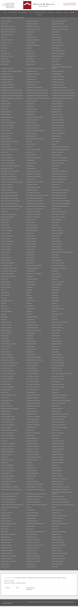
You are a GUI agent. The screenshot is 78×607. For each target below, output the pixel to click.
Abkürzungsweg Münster (58, 21)
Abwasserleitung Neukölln (8, 29)
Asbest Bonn (29, 34)
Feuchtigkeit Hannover (58, 362)
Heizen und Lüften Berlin (33, 217)
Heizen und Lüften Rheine (33, 211)
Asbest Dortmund (31, 37)
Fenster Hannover (6, 333)
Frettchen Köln (5, 397)
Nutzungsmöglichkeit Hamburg (60, 414)
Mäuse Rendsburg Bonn (7, 400)
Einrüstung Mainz (56, 155)
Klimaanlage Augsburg (58, 281)
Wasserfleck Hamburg (7, 550)
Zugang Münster (30, 564)
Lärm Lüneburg (56, 287)
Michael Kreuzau (66, 602)
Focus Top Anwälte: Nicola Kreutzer (53, 602)
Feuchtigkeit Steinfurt (32, 362)
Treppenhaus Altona (57, 481)
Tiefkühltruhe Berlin (6, 478)
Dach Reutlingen (5, 144)
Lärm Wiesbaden (5, 292)
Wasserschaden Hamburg (58, 558)
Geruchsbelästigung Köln (33, 192)
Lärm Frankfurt (5, 295)
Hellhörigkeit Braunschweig (9, 268)
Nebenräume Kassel (31, 414)
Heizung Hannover (6, 227)
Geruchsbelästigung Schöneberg (61, 200)
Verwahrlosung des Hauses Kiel (60, 523)
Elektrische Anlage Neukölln (59, 160)
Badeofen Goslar (31, 53)
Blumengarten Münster (32, 128)
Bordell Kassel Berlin (57, 130)
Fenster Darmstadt (57, 341)
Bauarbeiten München (7, 68)
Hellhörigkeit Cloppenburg (59, 268)
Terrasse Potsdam (31, 476)
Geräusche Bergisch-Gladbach (34, 182)
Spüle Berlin (29, 462)
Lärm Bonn (4, 306)
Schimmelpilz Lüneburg (58, 443)
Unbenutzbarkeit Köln (32, 512)
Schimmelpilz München (32, 449)
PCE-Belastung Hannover (8, 424)
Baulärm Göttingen (31, 109)
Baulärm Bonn (5, 101)
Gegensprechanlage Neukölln (60, 171)
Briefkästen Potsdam (6, 138)
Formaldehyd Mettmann (32, 395)
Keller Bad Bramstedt (32, 279)
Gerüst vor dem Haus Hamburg (9, 203)
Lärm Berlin (29, 289)
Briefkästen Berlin (31, 136)
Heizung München (6, 252)
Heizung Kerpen (56, 236)
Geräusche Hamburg (32, 184)
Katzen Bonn (29, 276)
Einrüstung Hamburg (7, 157)
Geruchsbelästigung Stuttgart (9, 198)
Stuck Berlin (29, 465)
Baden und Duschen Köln (58, 50)
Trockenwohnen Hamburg (33, 502)
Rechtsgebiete (18, 577)
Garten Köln (55, 168)
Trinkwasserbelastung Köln (34, 486)
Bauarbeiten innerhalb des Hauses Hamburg (63, 95)
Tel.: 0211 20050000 (7, 603)
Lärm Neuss (4, 298)
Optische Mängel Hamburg (33, 416)
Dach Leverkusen (5, 146)
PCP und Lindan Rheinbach (58, 424)
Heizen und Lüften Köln (7, 217)
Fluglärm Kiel (55, 392)
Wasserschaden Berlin (57, 561)
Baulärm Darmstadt (6, 111)
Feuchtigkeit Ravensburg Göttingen (61, 373)
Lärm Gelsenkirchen (6, 311)
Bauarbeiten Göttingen (32, 82)
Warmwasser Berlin (31, 534)
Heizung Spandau (56, 241)
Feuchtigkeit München (58, 365)
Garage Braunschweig (7, 168)
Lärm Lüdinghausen (57, 314)
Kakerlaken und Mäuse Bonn (8, 276)
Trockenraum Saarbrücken (59, 499)
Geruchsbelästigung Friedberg (34, 200)
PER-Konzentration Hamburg (59, 427)
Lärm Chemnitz (30, 319)
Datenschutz (37, 602)
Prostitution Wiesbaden (7, 432)
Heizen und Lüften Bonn (58, 214)
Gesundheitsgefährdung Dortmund (36, 206)
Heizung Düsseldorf (31, 230)
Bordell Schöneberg (6, 133)
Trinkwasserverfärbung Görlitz (35, 496)
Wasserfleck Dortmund (32, 547)
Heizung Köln (55, 225)
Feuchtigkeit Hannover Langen (9, 362)
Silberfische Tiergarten (7, 459)
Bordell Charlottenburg (58, 133)
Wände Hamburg (30, 526)
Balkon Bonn (55, 61)
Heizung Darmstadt (31, 238)
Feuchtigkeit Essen (57, 370)
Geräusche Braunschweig (33, 187)
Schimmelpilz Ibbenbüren (7, 451)
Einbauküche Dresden (57, 152)
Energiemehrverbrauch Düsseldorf (10, 165)
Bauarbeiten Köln (31, 79)
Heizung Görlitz (30, 249)
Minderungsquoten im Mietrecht (48, 577)
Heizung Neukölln (6, 246)
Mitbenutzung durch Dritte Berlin (61, 400)
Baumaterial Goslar (57, 114)
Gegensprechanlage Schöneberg (10, 171)
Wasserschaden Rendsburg (33, 556)
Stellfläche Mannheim (7, 465)
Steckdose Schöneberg (58, 462)
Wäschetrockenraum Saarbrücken (35, 531)
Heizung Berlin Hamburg (7, 262)
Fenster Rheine (55, 338)
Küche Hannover (30, 284)
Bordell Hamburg (6, 130)
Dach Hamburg (56, 141)
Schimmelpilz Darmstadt (7, 449)
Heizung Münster (31, 222)
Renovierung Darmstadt (7, 438)
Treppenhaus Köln (6, 484)
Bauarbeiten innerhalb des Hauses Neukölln (63, 92)
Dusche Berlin (5, 152)
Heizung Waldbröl (6, 249)
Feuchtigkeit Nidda (6, 368)
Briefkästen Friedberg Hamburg (35, 138)
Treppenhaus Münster (32, 481)
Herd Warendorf (30, 271)
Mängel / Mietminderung (34, 577)
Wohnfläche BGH (5, 564)
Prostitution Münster (57, 432)
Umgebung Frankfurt (7, 512)
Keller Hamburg (5, 281)
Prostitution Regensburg (33, 432)
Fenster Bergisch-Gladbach (8, 343)
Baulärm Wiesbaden (57, 103)
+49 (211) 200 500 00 (71, 3)
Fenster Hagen (55, 346)
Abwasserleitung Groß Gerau (60, 29)
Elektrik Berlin (30, 160)
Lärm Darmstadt (30, 308)
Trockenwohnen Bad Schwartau (60, 502)
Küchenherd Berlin (57, 284)
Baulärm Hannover (57, 109)
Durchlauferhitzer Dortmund (60, 149)
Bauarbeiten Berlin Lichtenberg (34, 68)
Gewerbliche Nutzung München (9, 208)
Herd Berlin (55, 271)
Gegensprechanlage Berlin (33, 171)
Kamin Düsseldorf (31, 566)
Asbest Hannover (56, 34)
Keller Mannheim (56, 276)
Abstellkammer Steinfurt (8, 26)
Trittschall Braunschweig (8, 499)
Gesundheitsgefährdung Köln (60, 206)
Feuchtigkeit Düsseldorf (33, 384)
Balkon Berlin (5, 58)
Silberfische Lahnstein (32, 459)
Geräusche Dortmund (7, 190)
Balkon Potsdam (56, 58)
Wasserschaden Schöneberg (8, 556)
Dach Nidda (29, 141)
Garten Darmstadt (31, 168)
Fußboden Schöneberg (32, 397)
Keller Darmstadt (31, 281)
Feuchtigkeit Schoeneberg (8, 365)
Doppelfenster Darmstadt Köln (9, 149)
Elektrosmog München (58, 163)
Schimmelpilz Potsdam (32, 443)
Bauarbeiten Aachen (31, 71)
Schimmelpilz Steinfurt (7, 446)
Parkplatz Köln (30, 430)
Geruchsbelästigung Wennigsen (60, 190)
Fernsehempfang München (8, 360)
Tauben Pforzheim (56, 468)
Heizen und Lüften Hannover (8, 214)
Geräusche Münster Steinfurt (9, 179)
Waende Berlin (55, 526)
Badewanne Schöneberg (58, 53)
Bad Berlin (4, 45)
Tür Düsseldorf (30, 510)
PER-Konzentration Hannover (9, 430)
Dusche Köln (29, 152)
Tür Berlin (4, 510)
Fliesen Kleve (4, 392)
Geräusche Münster (31, 179)
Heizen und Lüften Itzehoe (33, 214)
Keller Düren (4, 279)
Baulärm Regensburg (57, 106)
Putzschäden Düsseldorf (8, 435)
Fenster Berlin (55, 333)
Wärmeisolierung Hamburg (59, 531)
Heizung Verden (30, 236)
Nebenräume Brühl (31, 408)
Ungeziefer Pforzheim (32, 520)
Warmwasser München (58, 539)
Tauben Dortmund (31, 468)
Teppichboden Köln (31, 470)
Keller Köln (55, 279)
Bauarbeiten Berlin (57, 74)
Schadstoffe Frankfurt (58, 441)
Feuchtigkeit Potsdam (32, 389)
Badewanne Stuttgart (7, 56)
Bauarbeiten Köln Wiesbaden (59, 87)
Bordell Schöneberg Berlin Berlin (35, 130)
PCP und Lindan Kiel (6, 427)
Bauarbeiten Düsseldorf (32, 74)
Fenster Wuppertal (31, 341)
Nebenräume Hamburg (32, 411)
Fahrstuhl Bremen (6, 330)
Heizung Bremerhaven (32, 227)
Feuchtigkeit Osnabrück (58, 376)
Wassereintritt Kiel (6, 547)
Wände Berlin (29, 529)
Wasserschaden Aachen (58, 556)
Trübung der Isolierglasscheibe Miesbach (12, 504)
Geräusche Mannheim (32, 190)
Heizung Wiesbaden (57, 219)
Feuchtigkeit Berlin (31, 365)
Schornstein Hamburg (58, 454)
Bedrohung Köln (5, 119)
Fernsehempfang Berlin (58, 357)
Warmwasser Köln (56, 534)
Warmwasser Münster (7, 539)
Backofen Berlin (30, 42)
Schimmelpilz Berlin (6, 454)
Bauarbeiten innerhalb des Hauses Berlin (12, 90)
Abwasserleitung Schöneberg (60, 26)
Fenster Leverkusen (57, 354)
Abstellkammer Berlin (57, 23)
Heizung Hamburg (31, 219)
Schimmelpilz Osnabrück (58, 449)
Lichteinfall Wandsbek (32, 325)
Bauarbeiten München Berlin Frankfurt (11, 71)
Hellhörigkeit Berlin (6, 265)
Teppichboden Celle (57, 473)
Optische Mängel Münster (8, 416)
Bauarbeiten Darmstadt (7, 76)
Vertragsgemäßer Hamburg (8, 523)
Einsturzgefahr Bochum (7, 160)
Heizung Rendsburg (31, 225)
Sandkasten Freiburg (32, 441)
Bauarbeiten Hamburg (7, 79)
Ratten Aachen (30, 435)
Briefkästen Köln (56, 138)
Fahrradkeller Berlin (57, 327)
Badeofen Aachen (6, 53)
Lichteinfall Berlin (6, 325)
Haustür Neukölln (56, 208)
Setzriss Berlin (5, 457)
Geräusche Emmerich (57, 182)
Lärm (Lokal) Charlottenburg (60, 322)
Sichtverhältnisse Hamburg (33, 457)
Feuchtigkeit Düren (31, 368)
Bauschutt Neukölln (57, 117)
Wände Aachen (5, 529)
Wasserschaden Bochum (32, 558)
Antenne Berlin (30, 31)
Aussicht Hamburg (56, 40)
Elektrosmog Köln (31, 163)
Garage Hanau (55, 165)
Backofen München (57, 42)
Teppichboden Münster (32, 473)
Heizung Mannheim (6, 260)
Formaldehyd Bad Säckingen (8, 395)
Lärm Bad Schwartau (6, 300)
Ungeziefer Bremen (6, 520)
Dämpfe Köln (29, 146)
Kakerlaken (55, 566)
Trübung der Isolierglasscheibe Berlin (36, 504)
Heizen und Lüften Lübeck (58, 217)
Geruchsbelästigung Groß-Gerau (10, 200)
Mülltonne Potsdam (6, 405)
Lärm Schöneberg (31, 322)
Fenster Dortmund (31, 349)
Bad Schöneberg (56, 48)
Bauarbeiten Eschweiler (58, 76)
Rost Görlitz (4, 441)
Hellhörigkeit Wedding (32, 268)
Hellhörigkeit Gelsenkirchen (9, 271)
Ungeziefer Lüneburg (32, 515)
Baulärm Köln (30, 106)
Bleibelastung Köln (31, 122)
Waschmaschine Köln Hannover (34, 545)
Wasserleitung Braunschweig (60, 553)
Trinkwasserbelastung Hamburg (10, 486)
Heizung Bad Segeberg (7, 241)
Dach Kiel (54, 144)
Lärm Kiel (28, 292)
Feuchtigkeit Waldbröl (58, 378)
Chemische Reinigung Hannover (9, 141)
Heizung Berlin (56, 222)
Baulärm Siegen (5, 106)
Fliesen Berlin (55, 389)
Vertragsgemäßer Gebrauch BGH (35, 523)
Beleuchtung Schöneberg (8, 122)
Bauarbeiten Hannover (58, 82)
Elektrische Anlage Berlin (8, 163)
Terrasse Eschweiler (57, 476)
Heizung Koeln (55, 238)
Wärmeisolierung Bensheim (8, 534)
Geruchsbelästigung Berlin (59, 192)
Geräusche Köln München (59, 179)
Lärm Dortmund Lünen (58, 308)
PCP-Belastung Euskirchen (33, 424)
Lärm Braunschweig (31, 316)
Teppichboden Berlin (57, 470)
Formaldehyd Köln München (59, 395)
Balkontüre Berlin (57, 64)
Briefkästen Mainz (56, 136)
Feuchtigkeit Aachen (57, 360)
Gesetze (42, 602)
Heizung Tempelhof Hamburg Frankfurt (62, 252)
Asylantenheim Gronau (7, 34)
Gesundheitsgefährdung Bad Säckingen (12, 206)
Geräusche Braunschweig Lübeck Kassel (12, 182)
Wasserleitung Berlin (6, 553)
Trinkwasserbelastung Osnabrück (35, 489)
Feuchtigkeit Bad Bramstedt (8, 373)
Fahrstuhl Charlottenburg (33, 330)
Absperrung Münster (32, 23)
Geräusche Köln (56, 184)
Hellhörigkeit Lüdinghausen (34, 265)
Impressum (30, 602)
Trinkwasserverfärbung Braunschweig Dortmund (62, 493)
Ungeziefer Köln (56, 512)
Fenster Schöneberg (57, 343)
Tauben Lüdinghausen (7, 468)
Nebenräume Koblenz (57, 408)
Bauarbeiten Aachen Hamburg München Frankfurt (62, 67)
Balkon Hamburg (5, 61)
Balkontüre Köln (31, 64)
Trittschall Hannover (57, 496)
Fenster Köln (29, 335)
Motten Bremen (5, 403)
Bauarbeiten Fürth (6, 74)
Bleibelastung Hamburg (58, 122)
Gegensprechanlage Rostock (59, 173)
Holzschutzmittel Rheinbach (34, 273)
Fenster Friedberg (31, 343)
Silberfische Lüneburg (58, 457)
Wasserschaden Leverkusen (8, 561)
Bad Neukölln (30, 50)
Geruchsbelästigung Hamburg (9, 192)
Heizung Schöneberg (6, 230)
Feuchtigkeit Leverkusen (7, 387)
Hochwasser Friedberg (7, 273)
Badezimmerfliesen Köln (58, 45)
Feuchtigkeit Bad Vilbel (58, 387)
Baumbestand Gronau (7, 117)
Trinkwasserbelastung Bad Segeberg (36, 493)
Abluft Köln (4, 23)
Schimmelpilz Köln (56, 451)
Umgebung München (57, 510)
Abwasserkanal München (33, 26)
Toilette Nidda (30, 478)
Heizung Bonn (55, 254)
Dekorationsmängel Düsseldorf (60, 146)
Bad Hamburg (4, 48)
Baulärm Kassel (30, 103)
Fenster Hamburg (31, 333)
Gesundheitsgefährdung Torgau (35, 203)
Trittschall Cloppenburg (33, 499)
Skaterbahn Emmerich (57, 459)
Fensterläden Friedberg (7, 357)
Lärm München (30, 306)
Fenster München (6, 346)
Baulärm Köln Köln (31, 101)
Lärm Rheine (55, 319)
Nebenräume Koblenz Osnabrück (10, 408)
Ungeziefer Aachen (6, 518)
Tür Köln (28, 507)
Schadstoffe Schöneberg (8, 443)
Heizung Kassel (5, 222)
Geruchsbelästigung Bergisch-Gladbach (37, 195)
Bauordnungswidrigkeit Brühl (34, 117)
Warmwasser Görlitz (32, 537)
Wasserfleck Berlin (57, 547)
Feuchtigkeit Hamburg (32, 370)
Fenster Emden (5, 349)
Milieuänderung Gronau (33, 400)
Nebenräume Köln (56, 405)
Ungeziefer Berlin (31, 518)
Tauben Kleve (55, 465)
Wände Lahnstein (5, 526)
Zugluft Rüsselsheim (57, 564)
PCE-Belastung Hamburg (58, 422)
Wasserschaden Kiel (6, 558)
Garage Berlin (30, 165)
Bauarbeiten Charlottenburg (34, 87)
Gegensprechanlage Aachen (8, 176)
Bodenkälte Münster (57, 128)
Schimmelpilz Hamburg (32, 446)
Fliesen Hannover (31, 392)
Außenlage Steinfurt (7, 40)
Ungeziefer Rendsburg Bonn (59, 515)
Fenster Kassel (30, 351)
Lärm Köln (4, 289)
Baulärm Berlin (30, 114)
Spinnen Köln (4, 462)
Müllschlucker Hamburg (33, 403)
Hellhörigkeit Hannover (58, 262)
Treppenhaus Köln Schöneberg (34, 484)
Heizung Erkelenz (6, 219)
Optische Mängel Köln (7, 422)
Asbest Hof (4, 37)
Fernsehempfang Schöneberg (34, 360)
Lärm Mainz (55, 316)
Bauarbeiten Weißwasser (7, 87)
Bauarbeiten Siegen (6, 82)
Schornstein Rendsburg (32, 454)
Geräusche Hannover (7, 184)
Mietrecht (25, 577)
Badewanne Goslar (31, 56)
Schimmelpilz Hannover (58, 446)
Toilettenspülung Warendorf (60, 478)
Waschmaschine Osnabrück (59, 545)
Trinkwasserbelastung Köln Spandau (11, 489)
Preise (72, 602)
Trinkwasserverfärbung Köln (9, 496)
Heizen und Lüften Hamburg (59, 211)
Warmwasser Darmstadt (32, 542)
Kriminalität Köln (5, 284)
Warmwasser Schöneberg (33, 539)
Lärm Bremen (29, 287)
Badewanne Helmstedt (57, 56)
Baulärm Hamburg (31, 111)
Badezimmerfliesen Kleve (33, 45)
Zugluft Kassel (5, 566)
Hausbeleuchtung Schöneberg (34, 208)
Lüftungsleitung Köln (32, 327)
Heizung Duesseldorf (57, 230)
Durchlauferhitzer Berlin (33, 149)
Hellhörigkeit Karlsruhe (58, 265)
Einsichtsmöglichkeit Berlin (34, 157)
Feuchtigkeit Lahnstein (7, 376)
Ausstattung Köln (6, 42)
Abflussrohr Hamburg (32, 21)
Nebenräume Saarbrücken (33, 405)
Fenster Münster (56, 330)
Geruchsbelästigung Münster (34, 198)
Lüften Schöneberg (57, 325)
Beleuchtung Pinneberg (58, 119)
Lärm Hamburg (55, 289)
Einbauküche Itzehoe (6, 155)
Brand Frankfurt (5, 136)
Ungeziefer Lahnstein (57, 518)
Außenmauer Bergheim (32, 40)
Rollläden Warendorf (32, 438)
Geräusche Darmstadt (7, 187)
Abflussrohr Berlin (6, 21)
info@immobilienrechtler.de (69, 4)
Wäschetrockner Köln (58, 542)
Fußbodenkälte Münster (58, 397)
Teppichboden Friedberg (7, 476)
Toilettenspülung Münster (8, 481)
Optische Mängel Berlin (32, 419)
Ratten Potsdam (56, 435)
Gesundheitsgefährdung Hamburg (61, 203)
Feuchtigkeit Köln (6, 381)
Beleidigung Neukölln (32, 119)
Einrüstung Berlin (31, 155)
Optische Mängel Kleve (32, 422)
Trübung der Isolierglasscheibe (9, 507)
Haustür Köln (4, 211)
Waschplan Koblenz (6, 545)
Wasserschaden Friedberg (33, 561)
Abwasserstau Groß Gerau (8, 31)
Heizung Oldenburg (6, 244)
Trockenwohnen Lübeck (7, 502)
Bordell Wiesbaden (31, 133)
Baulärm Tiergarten (57, 101)
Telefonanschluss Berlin (7, 470)
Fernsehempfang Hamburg (33, 357)
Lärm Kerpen (4, 316)
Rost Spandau (55, 438)
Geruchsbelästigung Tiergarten (10, 195)
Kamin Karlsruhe (56, 273)
